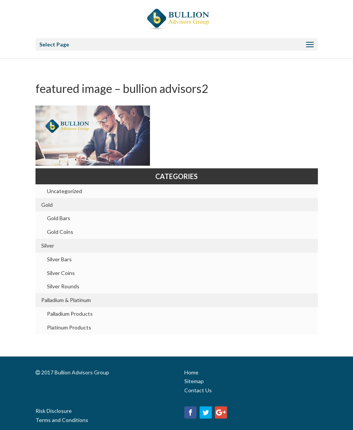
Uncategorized (64, 191)
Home (191, 372)
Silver (47, 245)
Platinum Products (69, 327)
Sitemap (194, 381)
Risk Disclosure (53, 411)
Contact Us (198, 390)
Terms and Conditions (61, 420)
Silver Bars (59, 259)
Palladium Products (70, 313)
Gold (47, 204)
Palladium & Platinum (66, 300)
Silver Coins (61, 273)
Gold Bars (58, 218)
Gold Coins (60, 232)
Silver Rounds (63, 286)
